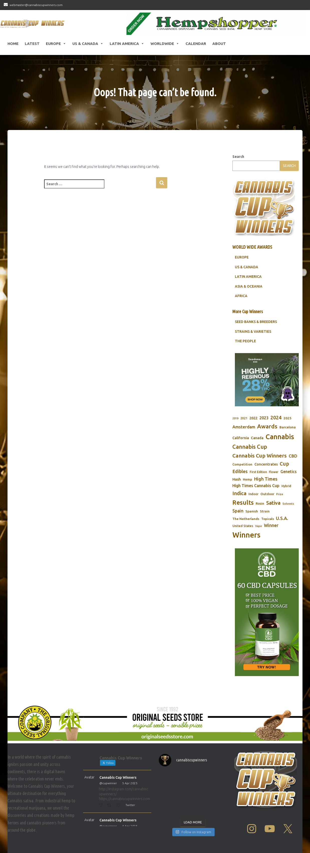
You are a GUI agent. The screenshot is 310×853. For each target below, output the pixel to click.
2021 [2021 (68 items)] (243, 418)
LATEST (32, 43)
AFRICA (241, 296)
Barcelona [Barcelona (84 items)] (287, 427)
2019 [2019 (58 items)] (235, 418)
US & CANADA (246, 267)
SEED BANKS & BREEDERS (256, 322)
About (219, 43)
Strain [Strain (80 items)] (265, 511)
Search (238, 157)
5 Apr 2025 (129, 783)
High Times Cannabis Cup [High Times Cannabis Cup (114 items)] (255, 485)
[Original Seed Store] (155, 722)
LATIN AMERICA (248, 277)
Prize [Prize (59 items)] (279, 494)
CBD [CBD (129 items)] (293, 455)
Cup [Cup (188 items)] (284, 464)
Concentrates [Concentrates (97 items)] (266, 464)
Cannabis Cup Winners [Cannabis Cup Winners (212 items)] (259, 455)
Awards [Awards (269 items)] (267, 426)
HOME (13, 43)
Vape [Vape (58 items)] (258, 526)
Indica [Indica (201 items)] (239, 493)
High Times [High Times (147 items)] (265, 478)
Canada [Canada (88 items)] (257, 438)
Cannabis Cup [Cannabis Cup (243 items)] (249, 446)
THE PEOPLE (245, 341)
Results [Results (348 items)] (243, 502)
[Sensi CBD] (267, 612)
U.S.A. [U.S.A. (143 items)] (282, 518)
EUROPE (242, 257)
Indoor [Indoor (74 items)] (253, 494)
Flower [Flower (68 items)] (273, 472)
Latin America (127, 43)
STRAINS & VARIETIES (253, 332)
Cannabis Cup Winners (117, 777)
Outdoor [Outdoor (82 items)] (267, 494)
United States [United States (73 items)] (242, 526)
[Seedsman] (267, 379)
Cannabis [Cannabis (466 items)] (279, 436)
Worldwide (164, 43)
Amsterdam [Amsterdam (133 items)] (243, 426)
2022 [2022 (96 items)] (253, 418)
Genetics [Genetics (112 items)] (288, 471)
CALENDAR (196, 43)
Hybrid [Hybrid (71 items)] (286, 486)
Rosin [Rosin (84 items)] (260, 503)
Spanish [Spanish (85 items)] (251, 511)
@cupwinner (108, 783)
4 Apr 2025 (129, 826)
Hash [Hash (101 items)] (236, 479)
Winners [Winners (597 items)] (246, 535)
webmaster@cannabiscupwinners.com (36, 5)
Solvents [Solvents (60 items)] (288, 503)
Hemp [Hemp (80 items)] (247, 479)
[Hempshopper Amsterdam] (216, 24)
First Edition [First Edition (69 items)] (258, 472)
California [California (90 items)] (240, 438)
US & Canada (87, 43)
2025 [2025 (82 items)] (287, 418)
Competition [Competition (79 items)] (242, 464)
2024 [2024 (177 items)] (275, 417)
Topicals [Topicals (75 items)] (267, 518)
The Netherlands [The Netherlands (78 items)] (245, 518)
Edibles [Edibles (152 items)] (240, 471)
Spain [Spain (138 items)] (237, 510)
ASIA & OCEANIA (248, 286)
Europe (56, 43)
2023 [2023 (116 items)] (263, 418)
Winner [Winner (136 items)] (271, 525)
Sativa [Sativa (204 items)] (273, 503)
